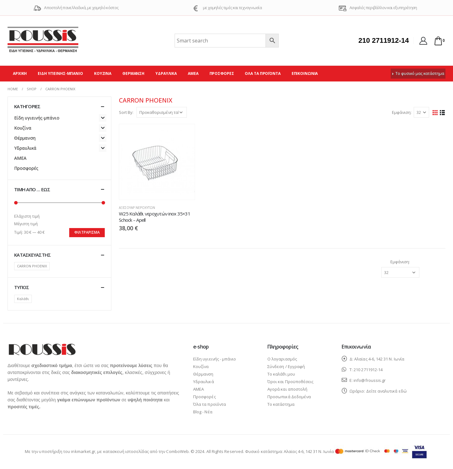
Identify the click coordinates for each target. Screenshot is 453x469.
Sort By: (126, 112)
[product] (157, 162)
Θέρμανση (133, 73)
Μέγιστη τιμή (26, 223)
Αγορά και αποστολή (287, 389)
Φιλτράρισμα (87, 232)
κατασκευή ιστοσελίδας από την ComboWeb (146, 451)
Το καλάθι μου (281, 374)
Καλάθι (23, 298)
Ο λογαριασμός (282, 359)
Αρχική (20, 73)
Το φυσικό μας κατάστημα (418, 73)
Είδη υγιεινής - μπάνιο (214, 359)
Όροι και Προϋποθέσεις (290, 381)
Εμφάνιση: (401, 112)
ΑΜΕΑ (193, 73)
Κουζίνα (102, 73)
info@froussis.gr (370, 380)
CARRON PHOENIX (32, 266)
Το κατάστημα (280, 404)
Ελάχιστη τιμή (27, 216)
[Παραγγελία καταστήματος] (162, 112)
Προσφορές (222, 73)
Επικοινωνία (305, 73)
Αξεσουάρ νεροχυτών (137, 207)
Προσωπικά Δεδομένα (289, 396)
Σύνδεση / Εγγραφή (286, 366)
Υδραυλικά (166, 73)
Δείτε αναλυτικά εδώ (386, 391)
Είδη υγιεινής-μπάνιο (60, 73)
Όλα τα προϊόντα (262, 73)
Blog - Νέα (202, 412)
